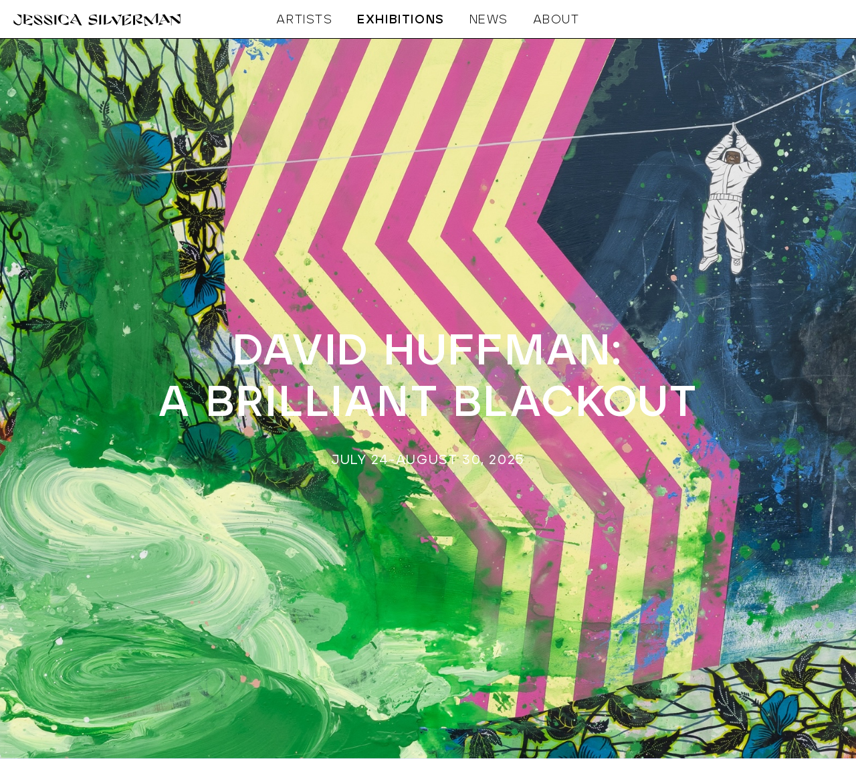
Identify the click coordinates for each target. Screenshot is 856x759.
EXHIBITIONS (401, 20)
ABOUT (556, 20)
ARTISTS (304, 20)
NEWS (488, 20)
